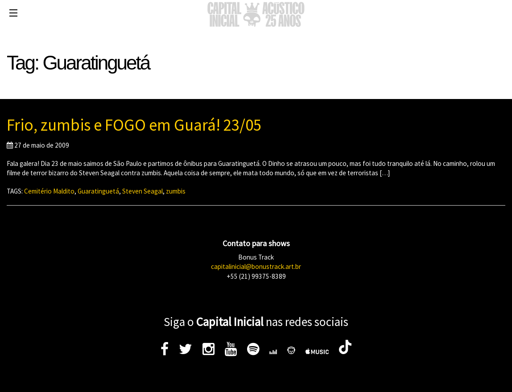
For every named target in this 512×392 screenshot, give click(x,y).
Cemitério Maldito (49, 191)
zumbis (176, 191)
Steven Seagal (142, 191)
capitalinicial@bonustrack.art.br (256, 266)
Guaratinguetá (98, 191)
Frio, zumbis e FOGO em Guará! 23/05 (134, 125)
